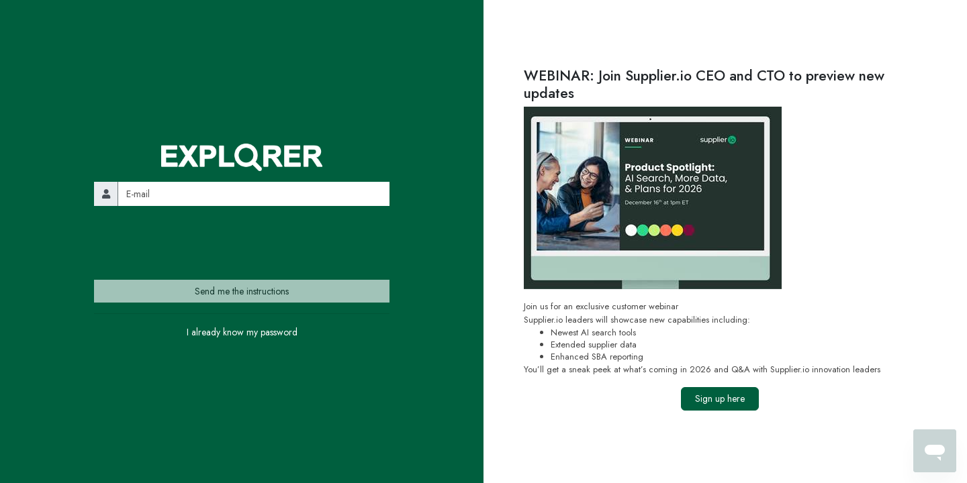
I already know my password (242, 332)
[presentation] (196, 243)
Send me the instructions (242, 291)
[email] (253, 193)
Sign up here (720, 398)
